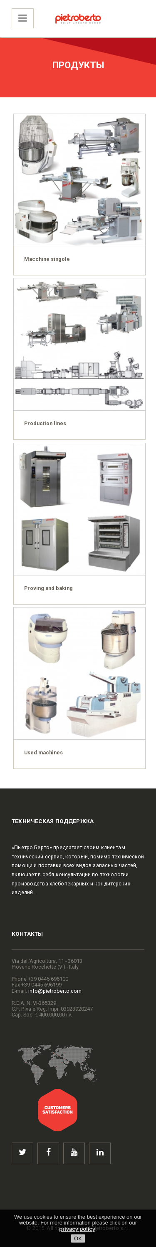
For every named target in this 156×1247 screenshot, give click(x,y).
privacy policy (77, 1229)
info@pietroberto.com (55, 991)
